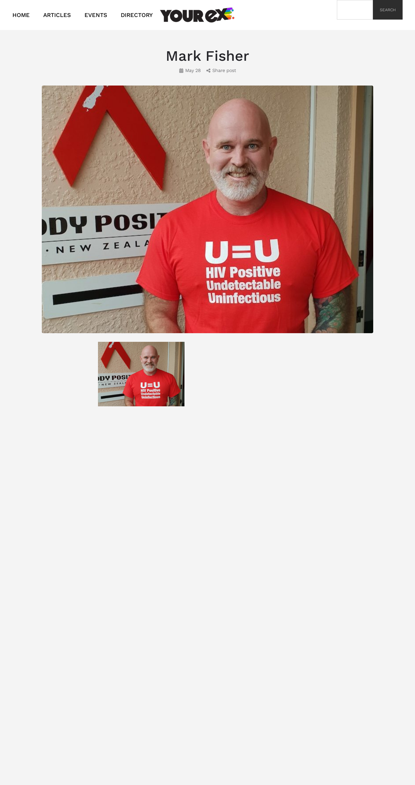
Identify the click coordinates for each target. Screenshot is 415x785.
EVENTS (95, 15)
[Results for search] (355, 23)
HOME (21, 15)
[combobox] (355, 10)
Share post (221, 70)
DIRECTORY (137, 15)
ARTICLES (57, 15)
